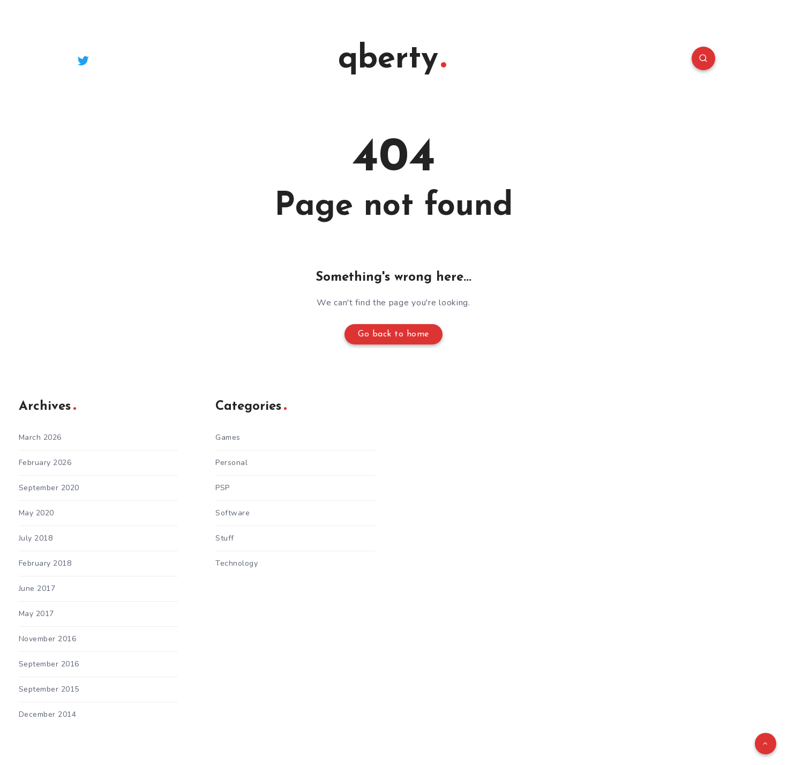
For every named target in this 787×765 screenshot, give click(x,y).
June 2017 (37, 588)
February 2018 (45, 563)
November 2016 (48, 639)
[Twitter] (83, 60)
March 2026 (40, 437)
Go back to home (393, 334)
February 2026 (45, 463)
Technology (236, 563)
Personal (231, 463)
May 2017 (36, 614)
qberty (392, 59)
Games (228, 437)
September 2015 (49, 689)
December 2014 (48, 714)
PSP (222, 488)
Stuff (224, 538)
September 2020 (49, 488)
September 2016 (49, 664)
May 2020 (36, 513)
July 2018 (36, 538)
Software (232, 513)
